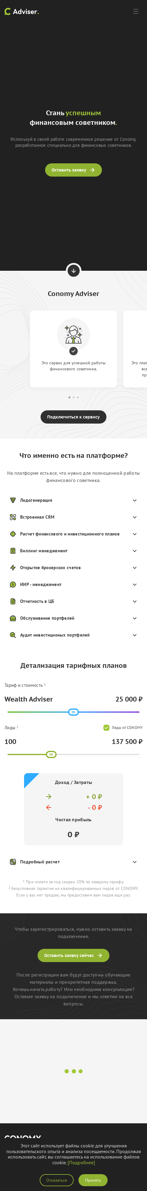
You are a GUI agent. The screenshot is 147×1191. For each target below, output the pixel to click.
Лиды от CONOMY (122, 728)
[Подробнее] (81, 1162)
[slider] (73, 712)
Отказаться (56, 1180)
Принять (93, 1180)
